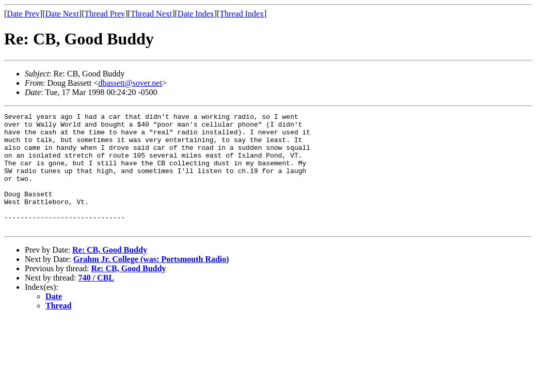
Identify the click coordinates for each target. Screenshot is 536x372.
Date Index (196, 13)
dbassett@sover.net (130, 83)
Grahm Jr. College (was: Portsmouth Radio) (151, 282)
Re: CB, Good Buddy (109, 273)
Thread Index (241, 13)
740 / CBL (96, 301)
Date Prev (23, 13)
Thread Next (151, 13)
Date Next (62, 13)
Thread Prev (104, 13)
